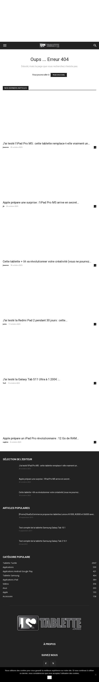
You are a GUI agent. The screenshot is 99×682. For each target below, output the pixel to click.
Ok (49, 677)
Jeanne (6, 147)
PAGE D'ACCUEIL (59, 75)
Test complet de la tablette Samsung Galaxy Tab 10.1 (42, 528)
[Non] (95, 674)
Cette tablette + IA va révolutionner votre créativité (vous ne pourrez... (47, 261)
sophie (5, 442)
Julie (5, 324)
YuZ (4, 383)
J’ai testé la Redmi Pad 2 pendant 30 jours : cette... (35, 320)
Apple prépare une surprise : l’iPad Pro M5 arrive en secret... (41, 202)
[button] (4, 45)
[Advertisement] (49, 20)
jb (3, 206)
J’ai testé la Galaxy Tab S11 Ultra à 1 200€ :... (31, 379)
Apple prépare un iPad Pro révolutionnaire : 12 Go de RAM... (41, 438)
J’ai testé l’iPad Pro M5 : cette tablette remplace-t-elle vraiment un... (46, 143)
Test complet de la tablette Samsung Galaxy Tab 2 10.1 (43, 541)
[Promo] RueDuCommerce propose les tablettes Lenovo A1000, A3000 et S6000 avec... (57, 514)
